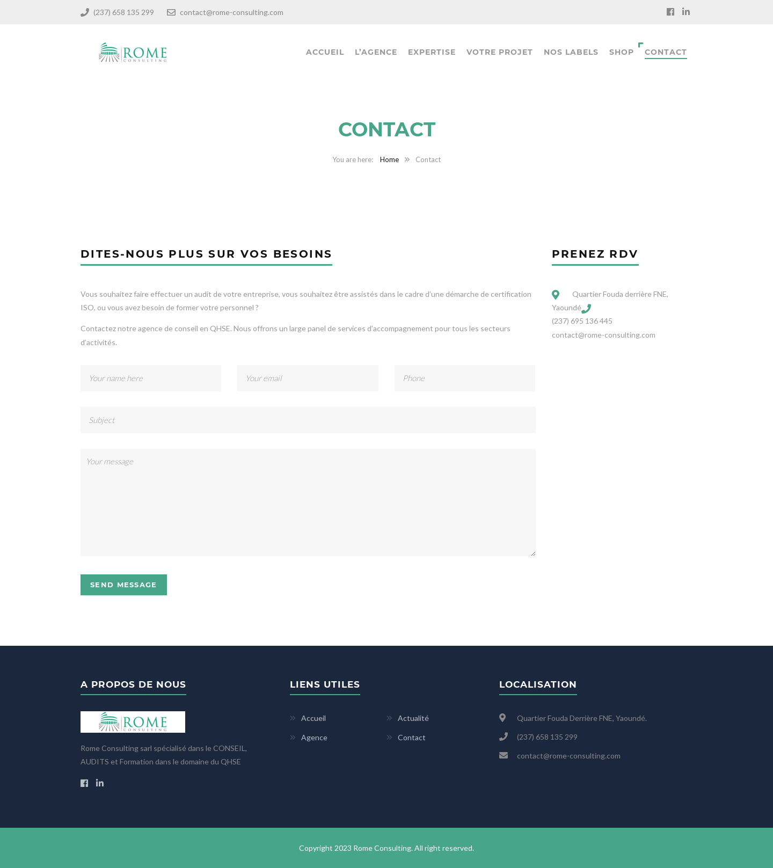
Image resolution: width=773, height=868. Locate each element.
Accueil (325, 52)
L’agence (376, 52)
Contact (666, 52)
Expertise (432, 52)
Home (389, 159)
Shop (621, 52)
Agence (314, 737)
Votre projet (499, 52)
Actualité (413, 718)
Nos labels (571, 52)
